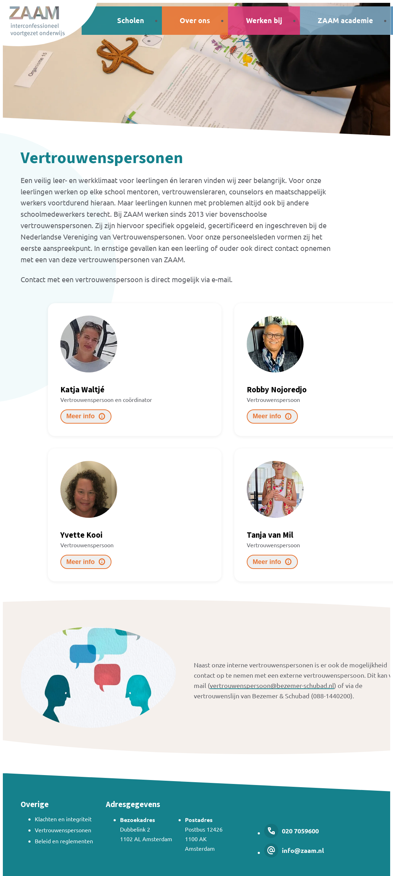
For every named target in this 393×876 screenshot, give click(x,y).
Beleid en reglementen (64, 840)
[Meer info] (85, 416)
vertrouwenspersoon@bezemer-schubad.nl (272, 685)
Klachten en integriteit (63, 818)
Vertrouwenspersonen (63, 829)
